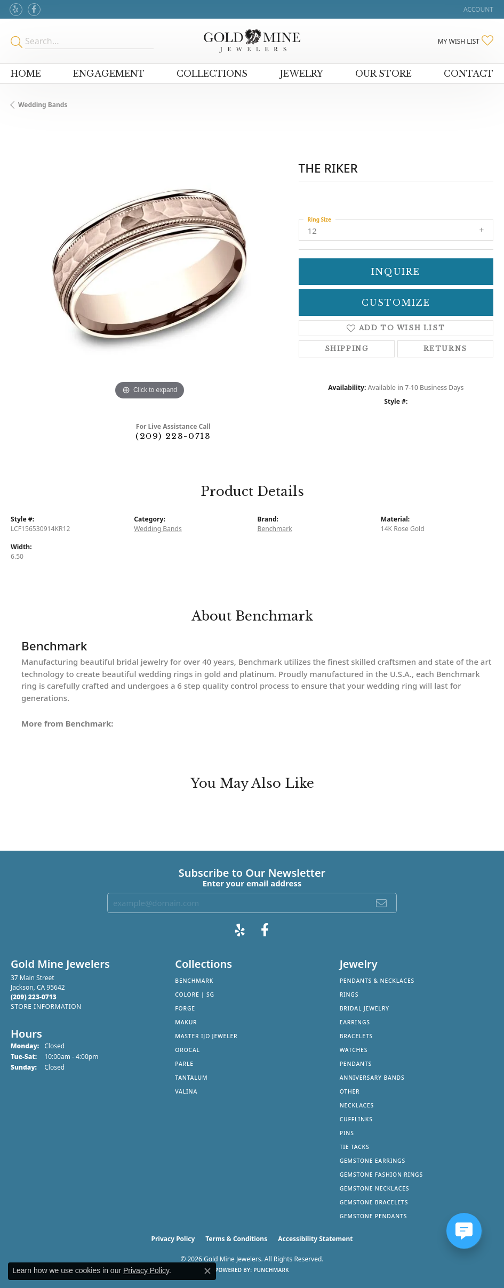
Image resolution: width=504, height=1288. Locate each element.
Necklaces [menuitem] (357, 1105)
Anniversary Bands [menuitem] (372, 1077)
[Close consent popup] (207, 1271)
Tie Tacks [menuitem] (355, 1147)
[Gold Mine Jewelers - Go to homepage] (252, 41)
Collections (212, 73)
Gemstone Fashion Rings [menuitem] (381, 1174)
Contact (468, 73)
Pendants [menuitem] (356, 1063)
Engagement (109, 73)
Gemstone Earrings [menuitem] (372, 1160)
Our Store (383, 73)
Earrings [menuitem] (355, 1022)
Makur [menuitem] (186, 1022)
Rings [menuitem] (349, 994)
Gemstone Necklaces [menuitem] (375, 1188)
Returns (445, 349)
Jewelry (301, 73)
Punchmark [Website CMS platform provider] (271, 1270)
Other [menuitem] (350, 1091)
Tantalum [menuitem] (191, 1077)
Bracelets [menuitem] (356, 1036)
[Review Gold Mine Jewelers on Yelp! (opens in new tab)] (16, 9)
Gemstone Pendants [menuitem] (373, 1216)
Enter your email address (252, 883)
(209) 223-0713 (173, 436)
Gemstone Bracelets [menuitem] (374, 1202)
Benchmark (275, 528)
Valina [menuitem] (186, 1091)
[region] (149, 264)
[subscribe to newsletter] (381, 902)
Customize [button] (396, 302)
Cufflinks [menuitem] (356, 1119)
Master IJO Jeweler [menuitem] (206, 1036)
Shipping (347, 349)
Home (26, 73)
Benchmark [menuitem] (194, 980)
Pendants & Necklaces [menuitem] (377, 980)
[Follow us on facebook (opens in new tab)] (34, 9)
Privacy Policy (173, 1238)
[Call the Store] (34, 996)
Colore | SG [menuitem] (194, 994)
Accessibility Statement (315, 1238)
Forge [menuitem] (185, 1008)
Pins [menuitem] (347, 1133)
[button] (477, 9)
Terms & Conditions (236, 1238)
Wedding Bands (42, 104)
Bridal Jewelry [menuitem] (364, 1008)
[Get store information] (46, 1006)
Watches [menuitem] (354, 1050)
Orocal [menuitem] (187, 1050)
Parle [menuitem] (184, 1063)
